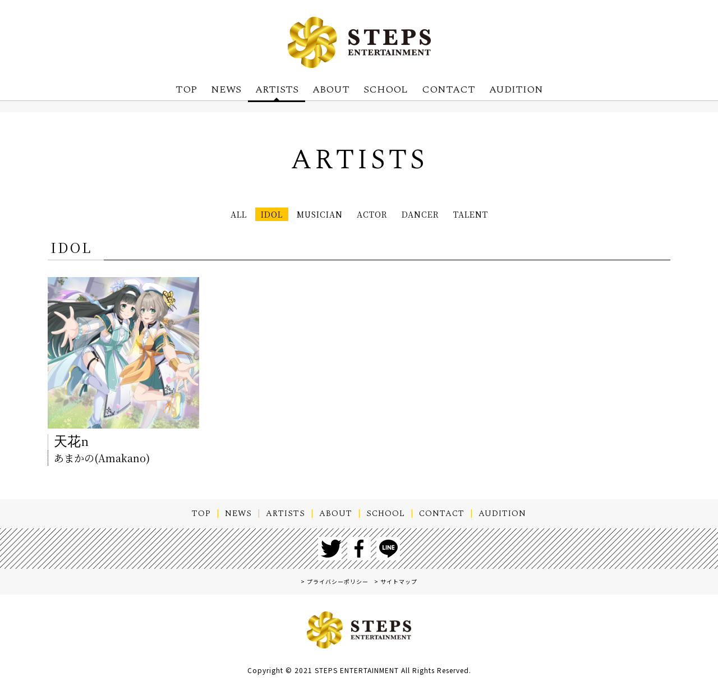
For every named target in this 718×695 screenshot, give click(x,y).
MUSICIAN (307, 216)
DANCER (436, 216)
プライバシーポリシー (338, 585)
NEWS (226, 89)
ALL (204, 216)
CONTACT (448, 89)
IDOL (245, 216)
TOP (186, 89)
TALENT (501, 216)
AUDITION (516, 89)
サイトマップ (398, 585)
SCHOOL (385, 89)
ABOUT (330, 89)
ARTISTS (276, 89)
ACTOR (375, 216)
